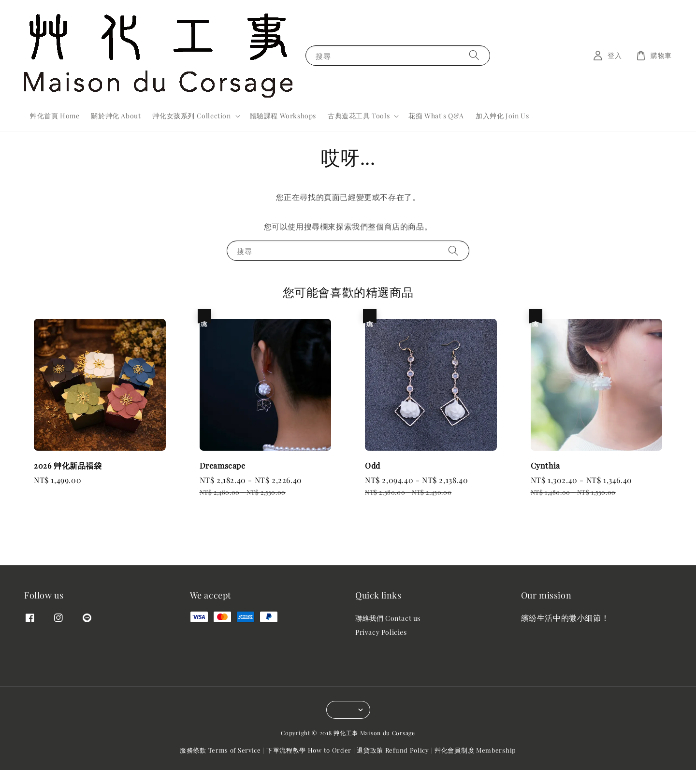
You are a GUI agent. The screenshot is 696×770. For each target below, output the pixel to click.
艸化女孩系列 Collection (191, 116)
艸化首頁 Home (54, 115)
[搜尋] (474, 55)
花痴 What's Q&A (436, 115)
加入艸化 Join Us (502, 115)
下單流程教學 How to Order (308, 750)
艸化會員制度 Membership (475, 750)
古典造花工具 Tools (359, 116)
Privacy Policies (381, 632)
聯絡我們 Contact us (387, 618)
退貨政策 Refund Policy (393, 750)
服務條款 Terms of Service (220, 750)
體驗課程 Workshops (283, 115)
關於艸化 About (116, 115)
